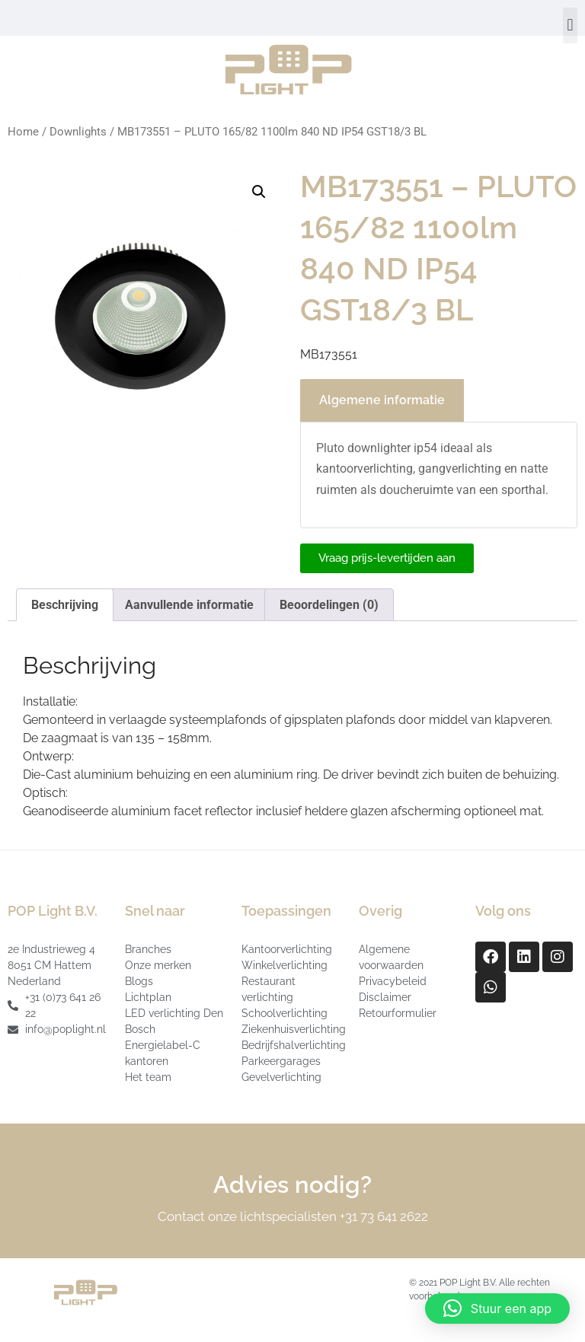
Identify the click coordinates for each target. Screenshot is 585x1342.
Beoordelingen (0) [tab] (329, 605)
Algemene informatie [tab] (382, 400)
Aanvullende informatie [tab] (189, 605)
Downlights (78, 132)
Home (23, 132)
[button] (570, 25)
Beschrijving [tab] (64, 605)
